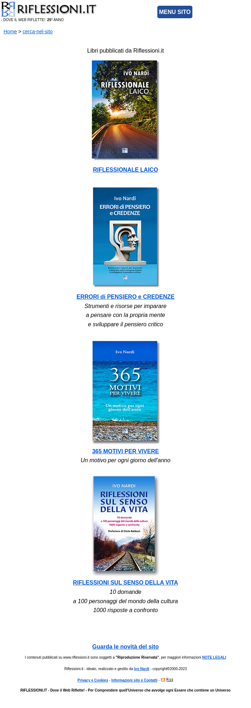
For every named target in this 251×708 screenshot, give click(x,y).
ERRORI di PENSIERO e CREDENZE (125, 297)
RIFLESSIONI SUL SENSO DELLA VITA (125, 583)
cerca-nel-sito (38, 31)
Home (10, 31)
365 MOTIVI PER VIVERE (125, 451)
